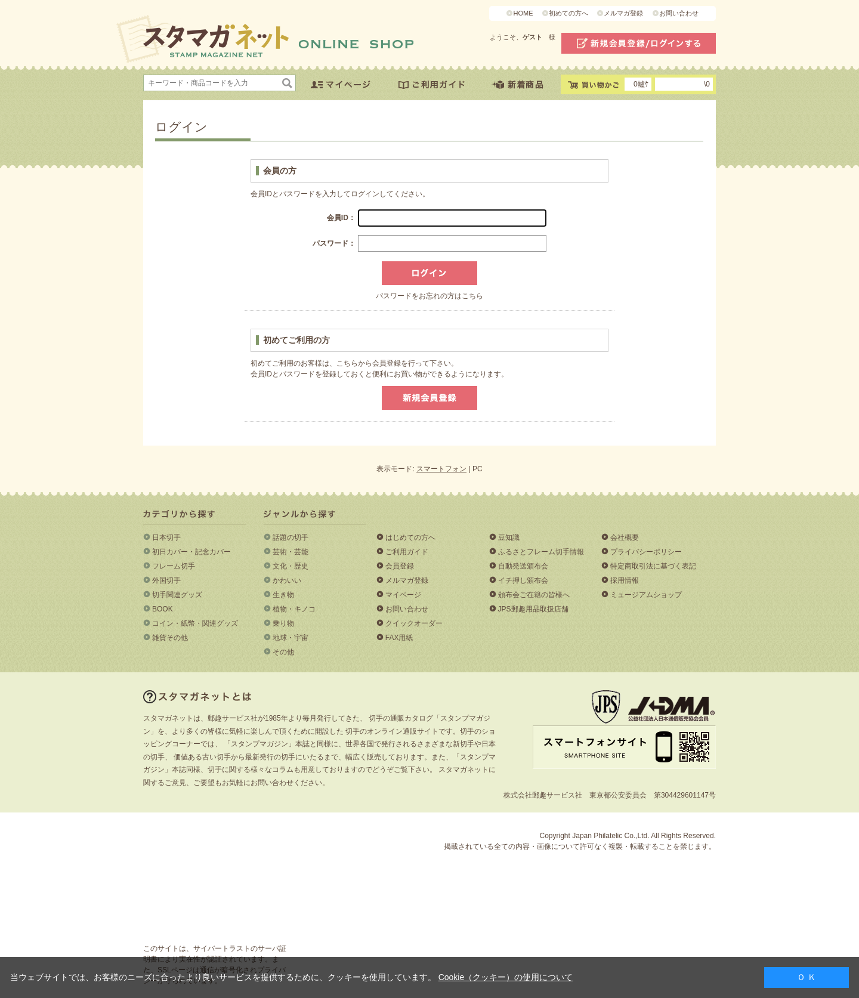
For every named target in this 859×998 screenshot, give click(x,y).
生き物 (283, 595)
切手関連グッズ (177, 595)
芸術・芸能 (290, 552)
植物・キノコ (294, 609)
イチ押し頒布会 (523, 580)
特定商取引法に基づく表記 (653, 566)
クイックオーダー (414, 623)
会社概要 (624, 537)
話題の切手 (290, 537)
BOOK (162, 609)
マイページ (403, 595)
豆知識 (509, 537)
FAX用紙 (399, 638)
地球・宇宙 (290, 638)
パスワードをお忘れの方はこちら (429, 296)
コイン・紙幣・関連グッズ (195, 623)
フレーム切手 (173, 566)
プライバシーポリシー (646, 552)
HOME (523, 13)
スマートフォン (441, 469)
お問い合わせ (679, 13)
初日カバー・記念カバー (191, 552)
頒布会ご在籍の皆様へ (534, 595)
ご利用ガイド (406, 552)
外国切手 (166, 580)
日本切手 (166, 537)
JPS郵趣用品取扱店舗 (533, 609)
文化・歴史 (290, 566)
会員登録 (399, 566)
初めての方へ (568, 13)
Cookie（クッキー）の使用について (505, 977)
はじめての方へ (410, 537)
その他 (283, 652)
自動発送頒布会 (523, 566)
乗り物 (283, 623)
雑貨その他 (170, 638)
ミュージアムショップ (646, 595)
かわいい (287, 580)
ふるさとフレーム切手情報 (541, 552)
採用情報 (624, 580)
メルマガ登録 (623, 13)
